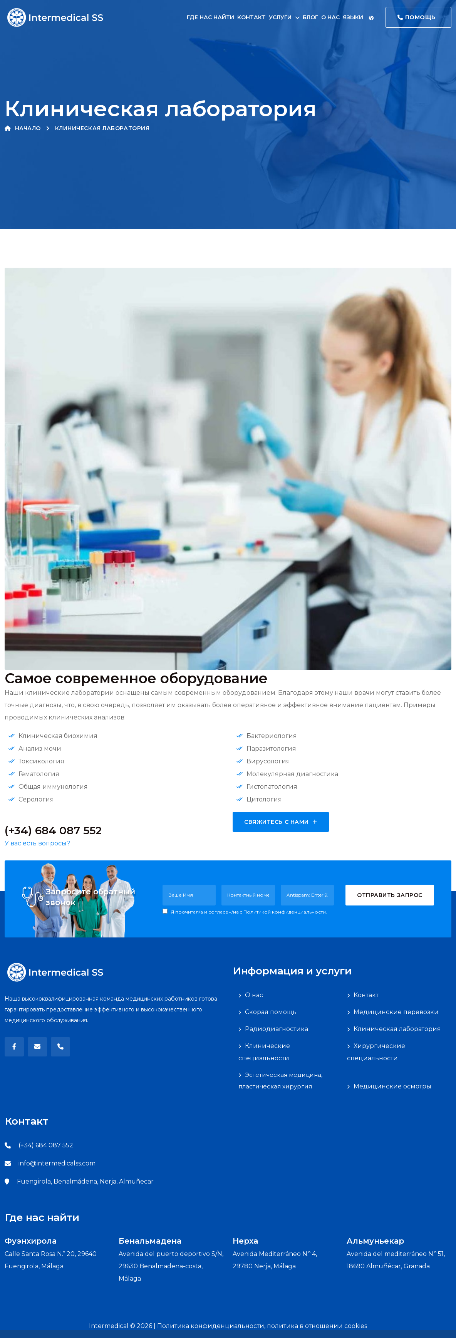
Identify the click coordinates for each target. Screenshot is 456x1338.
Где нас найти (210, 17)
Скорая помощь (271, 1012)
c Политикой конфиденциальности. (283, 912)
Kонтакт (251, 17)
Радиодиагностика (276, 1029)
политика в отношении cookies (317, 1326)
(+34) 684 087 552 (45, 1145)
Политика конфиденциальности (210, 1326)
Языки (358, 17)
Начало (23, 128)
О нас (330, 17)
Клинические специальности (264, 1052)
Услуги (280, 17)
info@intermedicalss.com (57, 1163)
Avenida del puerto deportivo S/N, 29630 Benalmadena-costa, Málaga (171, 1266)
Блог (310, 17)
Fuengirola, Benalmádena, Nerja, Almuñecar (85, 1181)
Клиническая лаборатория (397, 1029)
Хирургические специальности (376, 1052)
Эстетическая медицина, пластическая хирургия (280, 1080)
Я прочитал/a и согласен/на (245, 912)
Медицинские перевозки (396, 1012)
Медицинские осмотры (392, 1086)
